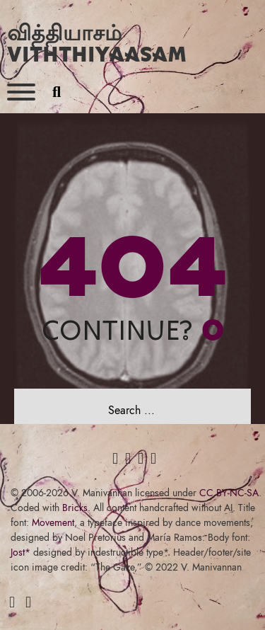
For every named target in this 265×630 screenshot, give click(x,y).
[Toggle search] (56, 92)
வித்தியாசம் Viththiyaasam (97, 42)
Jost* (20, 552)
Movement (53, 522)
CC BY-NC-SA (229, 493)
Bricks (75, 507)
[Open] (21, 92)
